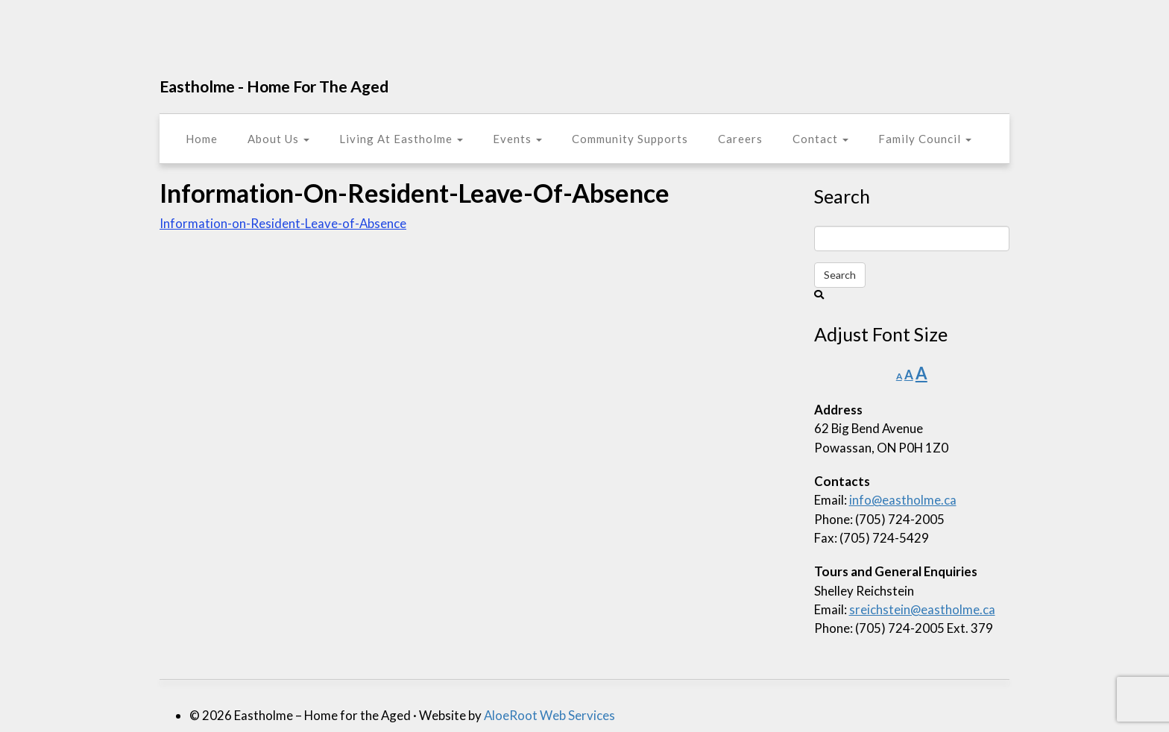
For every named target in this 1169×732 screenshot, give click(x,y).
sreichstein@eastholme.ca (922, 609)
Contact (820, 138)
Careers (740, 138)
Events (517, 138)
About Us (278, 138)
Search (840, 274)
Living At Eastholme (401, 138)
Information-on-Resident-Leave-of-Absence (283, 223)
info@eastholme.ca (903, 500)
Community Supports (630, 138)
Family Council (924, 138)
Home (202, 138)
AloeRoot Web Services (549, 715)
